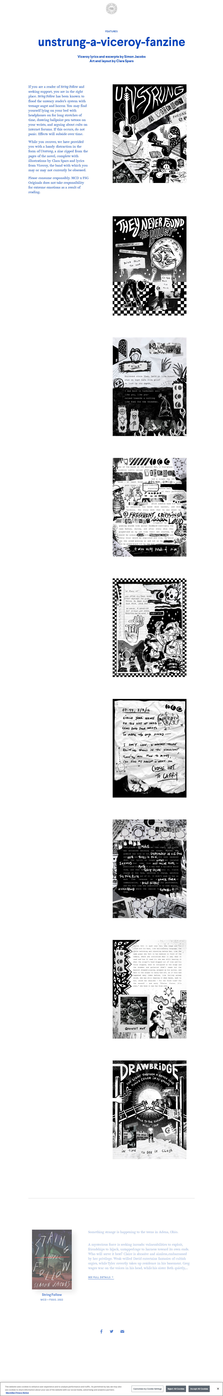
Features (111, 31)
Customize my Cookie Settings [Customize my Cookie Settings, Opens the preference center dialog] (147, 1388)
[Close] (218, 1388)
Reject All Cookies (176, 1388)
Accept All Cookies (199, 1388)
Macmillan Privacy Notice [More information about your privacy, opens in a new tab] (17, 1392)
